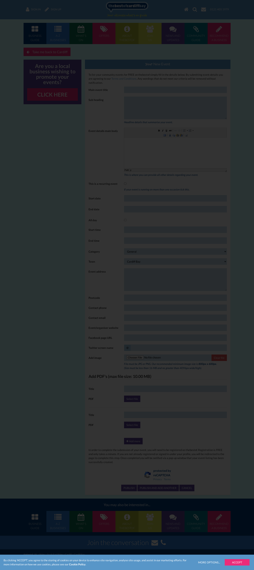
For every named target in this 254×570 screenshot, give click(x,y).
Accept (237, 562)
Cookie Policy (77, 564)
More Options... (209, 562)
